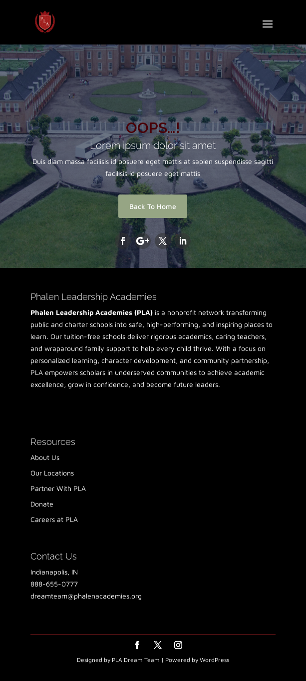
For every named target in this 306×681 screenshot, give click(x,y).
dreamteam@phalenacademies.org (86, 596)
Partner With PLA (58, 488)
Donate (41, 504)
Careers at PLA (54, 519)
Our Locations (52, 472)
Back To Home (152, 206)
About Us (44, 457)
